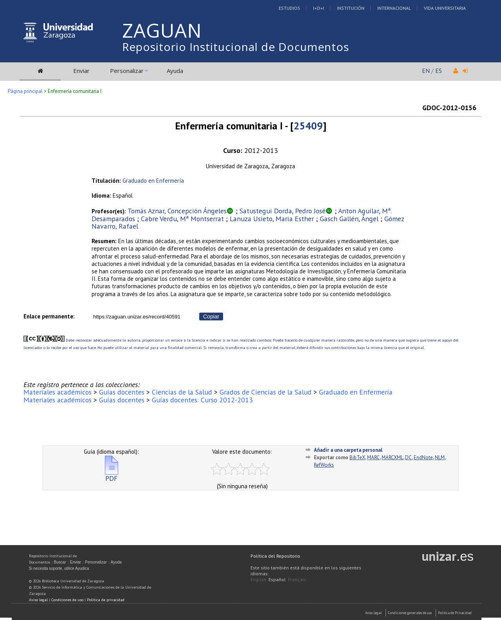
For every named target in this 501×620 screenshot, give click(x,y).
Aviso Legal (373, 613)
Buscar (60, 562)
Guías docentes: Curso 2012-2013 (202, 399)
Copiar (211, 316)
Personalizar (127, 71)
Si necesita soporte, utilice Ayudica (59, 568)
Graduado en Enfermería (153, 180)
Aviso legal (38, 599)
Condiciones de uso (67, 599)
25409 (308, 125)
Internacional (394, 8)
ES (438, 71)
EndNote (423, 457)
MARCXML (392, 457)
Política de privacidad (105, 599)
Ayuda (175, 71)
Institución (350, 8)
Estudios (289, 8)
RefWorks (324, 465)
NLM (440, 457)
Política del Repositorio (275, 556)
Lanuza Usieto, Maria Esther (272, 218)
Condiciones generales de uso (410, 613)
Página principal (25, 91)
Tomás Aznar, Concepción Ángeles (177, 210)
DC (408, 457)
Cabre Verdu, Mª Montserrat (182, 218)
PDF (111, 475)
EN (426, 71)
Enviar (81, 71)
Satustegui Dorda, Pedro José (283, 210)
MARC (373, 457)
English (258, 579)
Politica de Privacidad (455, 613)
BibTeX (357, 457)
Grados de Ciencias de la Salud (266, 391)
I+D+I (318, 8)
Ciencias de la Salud (182, 391)
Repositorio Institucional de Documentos (235, 46)
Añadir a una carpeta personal (348, 450)
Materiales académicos (57, 391)
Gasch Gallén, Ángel (349, 218)
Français (297, 579)
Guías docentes (121, 391)
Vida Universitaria (445, 8)
